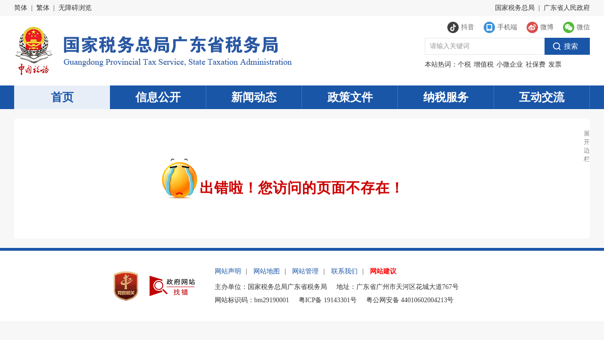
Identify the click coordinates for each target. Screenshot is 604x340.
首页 (62, 97)
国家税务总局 (515, 7)
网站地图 (266, 271)
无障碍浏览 (75, 7)
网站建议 (383, 271)
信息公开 (158, 97)
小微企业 (509, 64)
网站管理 (305, 271)
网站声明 (228, 271)
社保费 (535, 64)
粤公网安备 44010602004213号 (410, 300)
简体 (20, 7)
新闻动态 (254, 97)
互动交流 (541, 97)
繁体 (43, 7)
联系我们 (344, 271)
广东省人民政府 (567, 7)
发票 (555, 64)
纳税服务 (446, 97)
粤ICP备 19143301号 (328, 300)
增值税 (484, 64)
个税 (464, 64)
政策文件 (350, 97)
